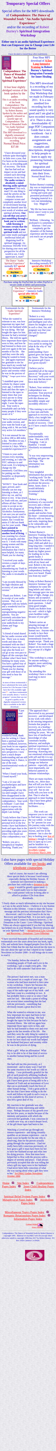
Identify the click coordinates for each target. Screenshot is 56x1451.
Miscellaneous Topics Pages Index (24, 1212)
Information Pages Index (28, 1218)
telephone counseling (27, 868)
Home (6, 1183)
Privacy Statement (37, 1227)
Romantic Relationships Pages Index (24, 1215)
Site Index (23, 1183)
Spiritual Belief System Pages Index (24, 1196)
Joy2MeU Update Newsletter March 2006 (40, 851)
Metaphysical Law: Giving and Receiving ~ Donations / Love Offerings (30, 932)
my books (39, 864)
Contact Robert (32, 1224)
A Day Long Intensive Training (41, 64)
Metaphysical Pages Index (18, 1199)
